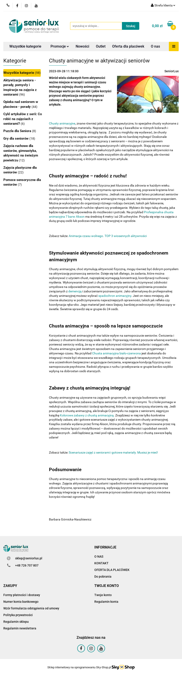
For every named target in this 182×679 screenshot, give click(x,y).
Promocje (60, 46)
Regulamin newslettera (19, 628)
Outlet (100, 46)
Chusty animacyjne (62, 123)
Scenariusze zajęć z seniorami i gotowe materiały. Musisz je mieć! (113, 452)
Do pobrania (102, 576)
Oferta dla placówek (128, 46)
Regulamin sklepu (16, 621)
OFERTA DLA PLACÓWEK (111, 570)
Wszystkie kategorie (25, 46)
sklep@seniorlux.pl (28, 558)
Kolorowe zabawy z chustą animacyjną (87, 415)
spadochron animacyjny (114, 295)
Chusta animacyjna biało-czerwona (116, 353)
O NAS (98, 556)
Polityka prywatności (18, 615)
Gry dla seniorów (16, 139)
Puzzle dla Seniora (17, 131)
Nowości (82, 46)
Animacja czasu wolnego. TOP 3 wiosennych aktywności (108, 236)
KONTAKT (101, 563)
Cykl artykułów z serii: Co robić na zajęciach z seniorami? (22, 119)
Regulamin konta (106, 601)
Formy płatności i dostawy (21, 595)
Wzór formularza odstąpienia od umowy (31, 608)
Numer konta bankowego (20, 601)
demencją (75, 291)
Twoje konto (103, 595)
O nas (155, 46)
